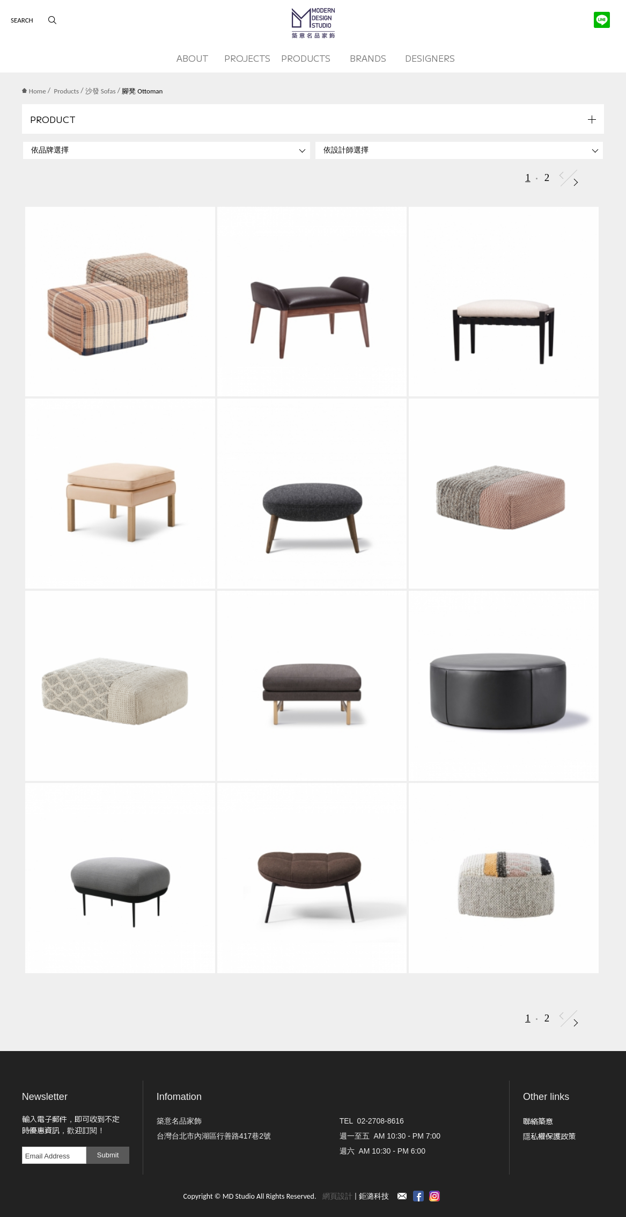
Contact (402, 1196)
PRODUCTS (305, 58)
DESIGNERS (430, 58)
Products (66, 91)
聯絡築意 (538, 1120)
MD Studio (313, 23)
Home (34, 91)
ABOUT (192, 58)
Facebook (418, 1196)
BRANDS (368, 58)
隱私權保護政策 (549, 1136)
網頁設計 (337, 1196)
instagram (434, 1196)
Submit (108, 1155)
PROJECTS (247, 58)
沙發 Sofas (100, 91)
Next (576, 182)
